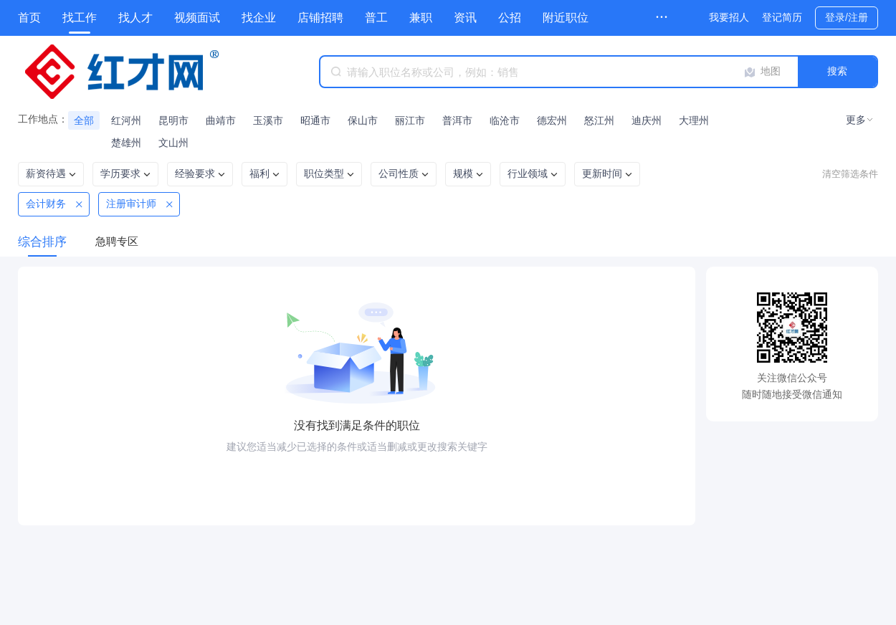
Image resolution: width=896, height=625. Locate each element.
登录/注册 (846, 17)
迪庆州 (647, 120)
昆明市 (173, 120)
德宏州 (552, 120)
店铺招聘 (320, 17)
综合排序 (42, 242)
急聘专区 (116, 241)
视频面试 (197, 17)
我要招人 (729, 17)
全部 (84, 120)
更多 (856, 119)
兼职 (420, 17)
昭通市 (315, 120)
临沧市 (505, 120)
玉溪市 (268, 120)
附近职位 (565, 17)
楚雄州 (126, 142)
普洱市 (457, 120)
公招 (509, 17)
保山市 (363, 120)
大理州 (694, 120)
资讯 (465, 17)
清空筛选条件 (850, 173)
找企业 (259, 17)
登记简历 (782, 17)
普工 (376, 17)
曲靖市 (221, 120)
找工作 (79, 17)
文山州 (173, 142)
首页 (29, 17)
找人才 (135, 17)
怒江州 (599, 120)
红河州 (126, 120)
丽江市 (410, 120)
